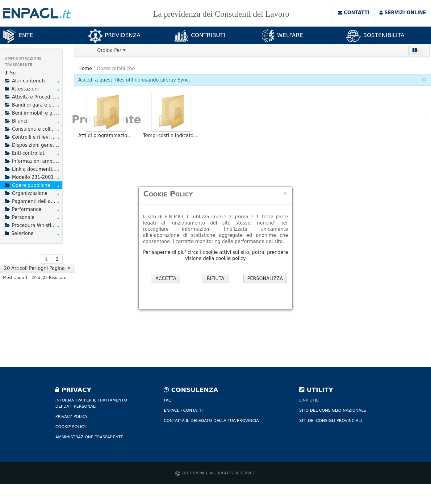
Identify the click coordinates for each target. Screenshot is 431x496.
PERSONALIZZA (265, 278)
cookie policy (231, 258)
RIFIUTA (215, 278)
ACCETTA (166, 278)
